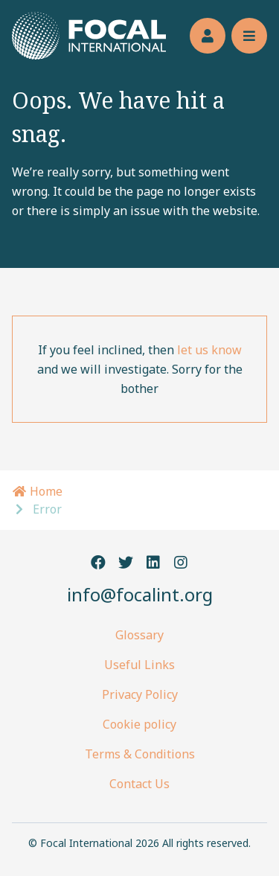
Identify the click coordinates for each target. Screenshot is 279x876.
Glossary (139, 635)
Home (37, 491)
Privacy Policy (140, 694)
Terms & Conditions (140, 754)
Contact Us (139, 784)
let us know (209, 350)
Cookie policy (139, 724)
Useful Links (139, 664)
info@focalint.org (140, 594)
